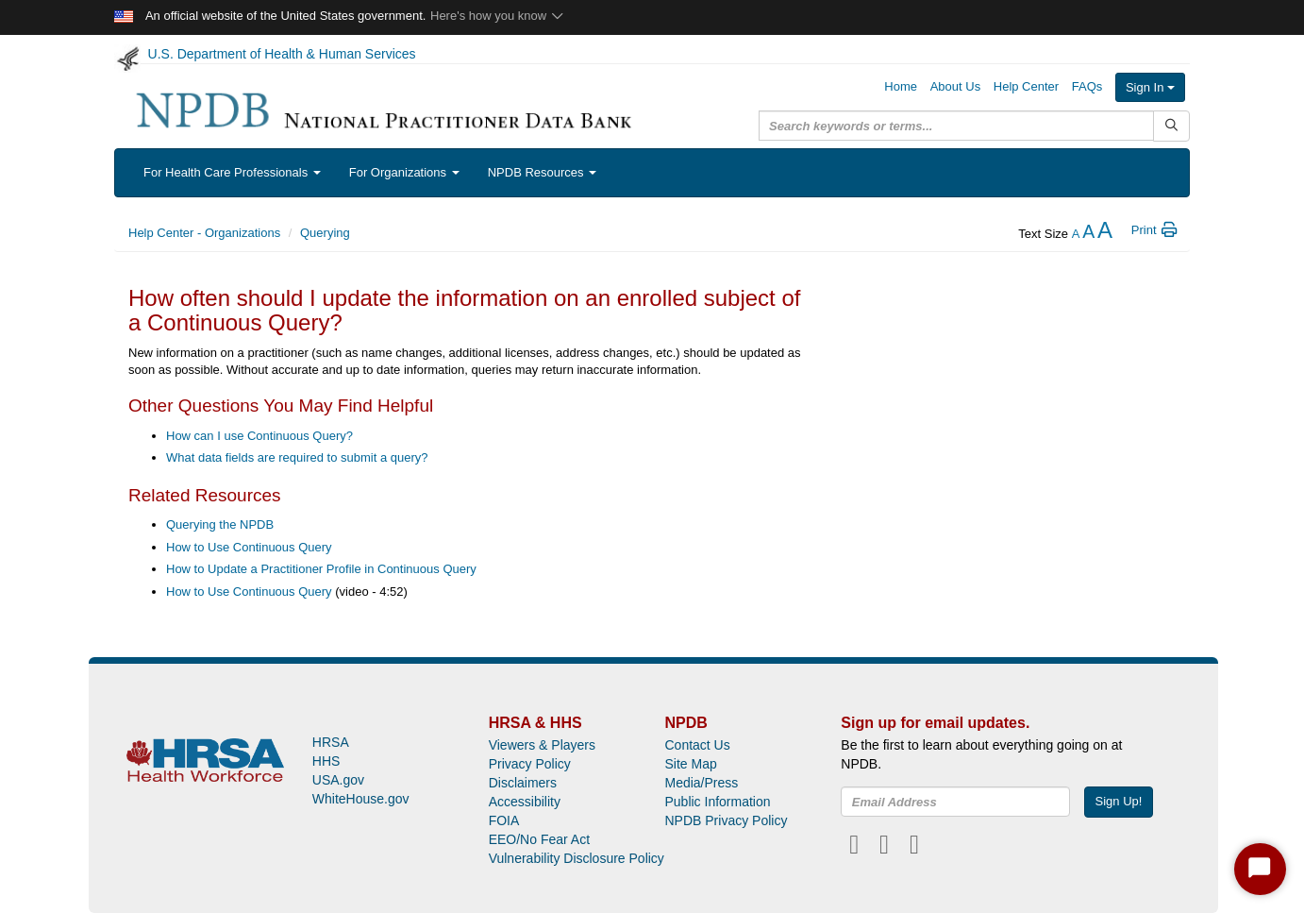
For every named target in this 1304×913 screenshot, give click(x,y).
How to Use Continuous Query (249, 547)
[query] (956, 125)
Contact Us (696, 744)
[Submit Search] (1171, 126)
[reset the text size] (1088, 234)
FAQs (1087, 86)
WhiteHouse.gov (361, 798)
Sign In (1150, 87)
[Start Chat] (1260, 869)
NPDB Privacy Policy (725, 820)
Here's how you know (497, 15)
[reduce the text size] (1076, 234)
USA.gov (338, 779)
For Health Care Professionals (232, 172)
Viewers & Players (542, 744)
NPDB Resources (542, 172)
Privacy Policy (530, 763)
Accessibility (524, 801)
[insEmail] (955, 801)
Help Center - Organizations (204, 233)
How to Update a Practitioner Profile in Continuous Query (321, 569)
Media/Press (701, 782)
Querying (325, 233)
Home (900, 86)
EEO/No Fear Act (539, 839)
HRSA (330, 742)
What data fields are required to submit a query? (296, 457)
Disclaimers (523, 782)
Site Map (690, 763)
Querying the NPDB (220, 524)
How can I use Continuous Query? (259, 436)
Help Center (1026, 86)
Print (1155, 230)
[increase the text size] (1104, 234)
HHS (326, 761)
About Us (955, 86)
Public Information (717, 801)
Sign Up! (1119, 801)
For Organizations (404, 172)
